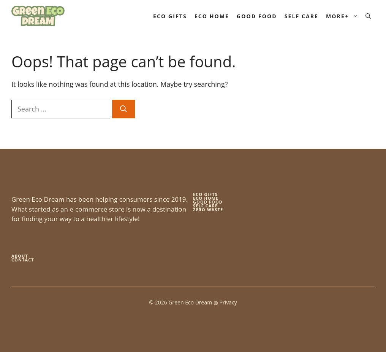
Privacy (228, 302)
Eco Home (212, 16)
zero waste (208, 209)
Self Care (301, 16)
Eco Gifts (170, 16)
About (19, 256)
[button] (368, 16)
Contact (22, 260)
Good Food (257, 16)
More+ (344, 16)
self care (205, 206)
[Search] (123, 109)
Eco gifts (205, 194)
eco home (205, 198)
